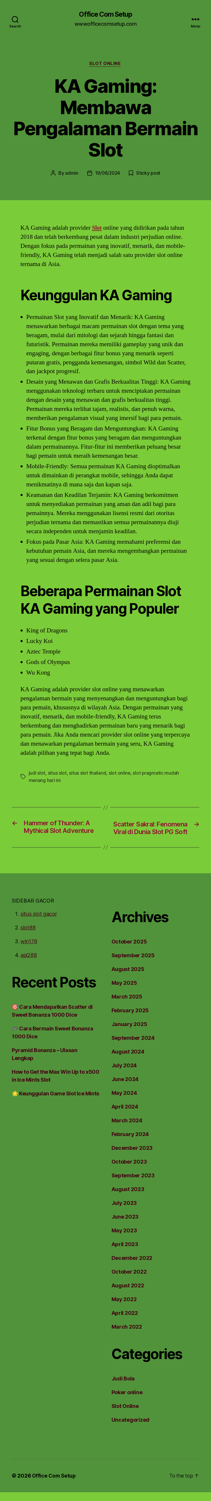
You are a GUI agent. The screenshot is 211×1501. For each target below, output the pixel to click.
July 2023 (123, 1211)
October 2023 (128, 1170)
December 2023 (130, 1156)
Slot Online (105, 64)
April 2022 (124, 1322)
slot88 (27, 936)
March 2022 (125, 1335)
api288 (28, 964)
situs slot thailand (83, 773)
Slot (97, 228)
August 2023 (127, 1198)
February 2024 (129, 1143)
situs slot (55, 773)
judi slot (36, 773)
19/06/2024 (108, 173)
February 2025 (129, 1019)
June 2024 (124, 1088)
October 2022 (128, 1280)
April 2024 (124, 1115)
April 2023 (124, 1253)
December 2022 (130, 1267)
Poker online (127, 1401)
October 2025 (128, 950)
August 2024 (127, 1060)
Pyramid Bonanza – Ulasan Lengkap (55, 1059)
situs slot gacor (38, 922)
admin (74, 173)
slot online (113, 773)
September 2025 (131, 964)
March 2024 (125, 1129)
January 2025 (128, 1033)
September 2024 (131, 1046)
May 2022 (123, 1308)
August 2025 (127, 978)
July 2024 (123, 1074)
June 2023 (124, 1225)
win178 (29, 950)
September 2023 (131, 1184)
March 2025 (125, 1005)
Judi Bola (123, 1387)
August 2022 (127, 1294)
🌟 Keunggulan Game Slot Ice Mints (55, 1094)
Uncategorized (129, 1428)
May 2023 (123, 1239)
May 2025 (123, 991)
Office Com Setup (105, 14)
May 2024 (123, 1101)
